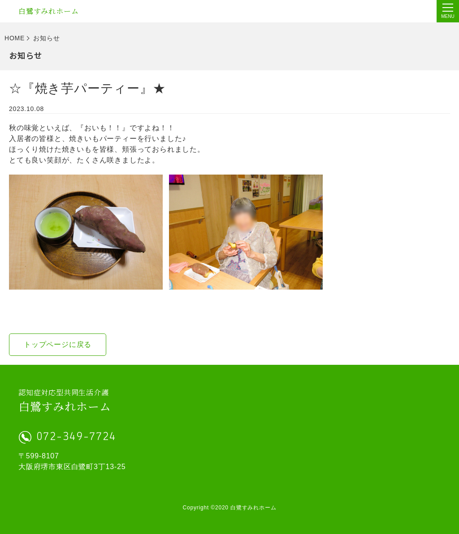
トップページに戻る (57, 344)
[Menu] (448, 11)
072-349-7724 (76, 437)
